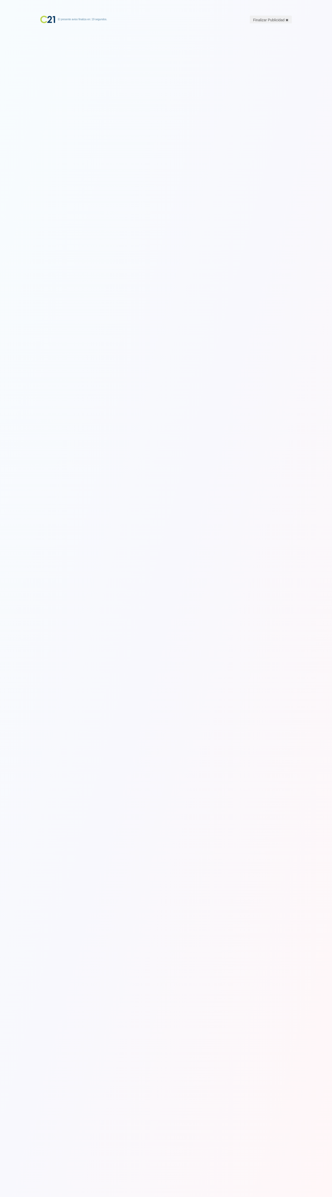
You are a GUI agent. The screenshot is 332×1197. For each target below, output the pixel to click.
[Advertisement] (166, 55)
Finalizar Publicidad (270, 20)
